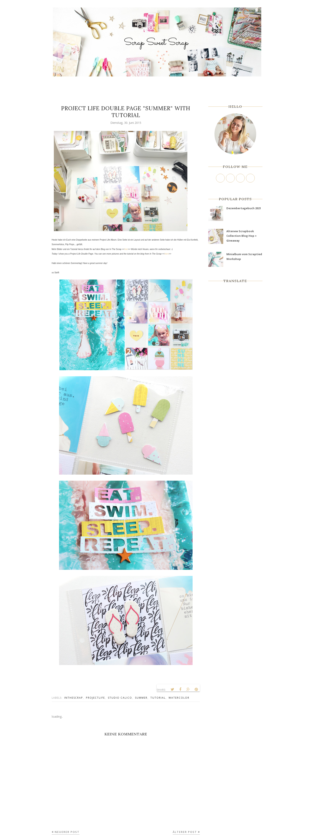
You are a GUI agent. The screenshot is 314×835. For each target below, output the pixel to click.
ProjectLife (95, 697)
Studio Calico (120, 697)
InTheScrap (73, 697)
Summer (141, 697)
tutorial (158, 697)
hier (126, 249)
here (167, 254)
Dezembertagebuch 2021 (243, 208)
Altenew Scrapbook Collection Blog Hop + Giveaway (241, 235)
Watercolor (179, 697)
